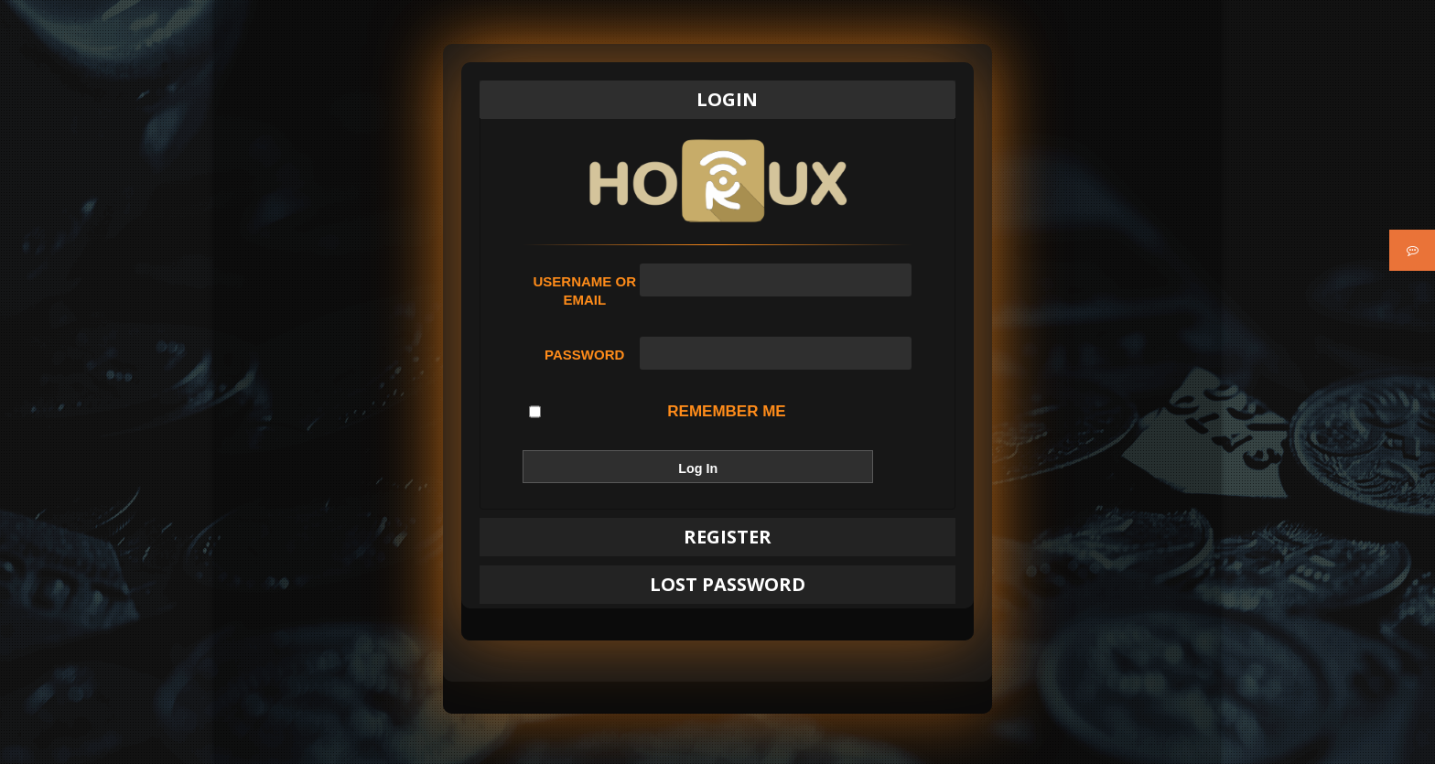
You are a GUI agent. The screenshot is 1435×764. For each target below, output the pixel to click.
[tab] (717, 100)
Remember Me (657, 412)
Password (584, 354)
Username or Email (584, 290)
